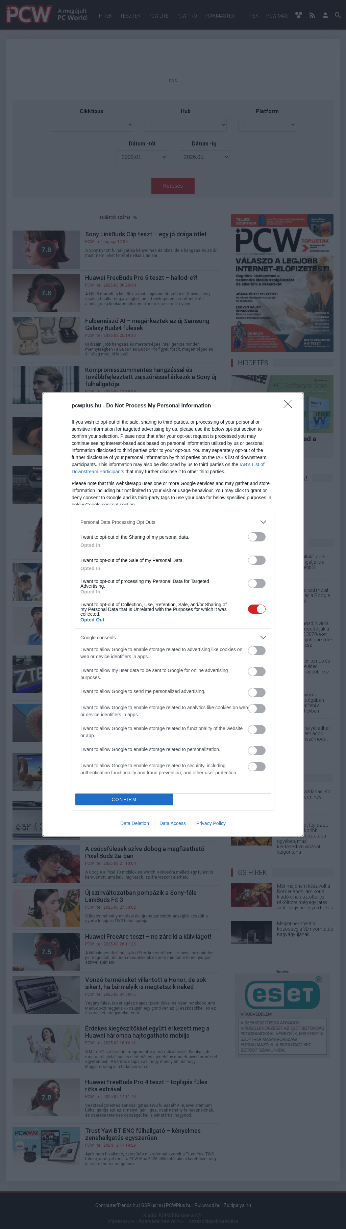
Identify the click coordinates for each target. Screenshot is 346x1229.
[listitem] (173, 522)
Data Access (172, 823)
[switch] (257, 536)
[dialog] (173, 614)
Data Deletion (134, 823)
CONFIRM (124, 799)
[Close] (289, 406)
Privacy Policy (211, 823)
